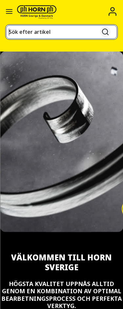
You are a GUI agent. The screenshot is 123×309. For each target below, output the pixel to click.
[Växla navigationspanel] (9, 11)
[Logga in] (112, 11)
